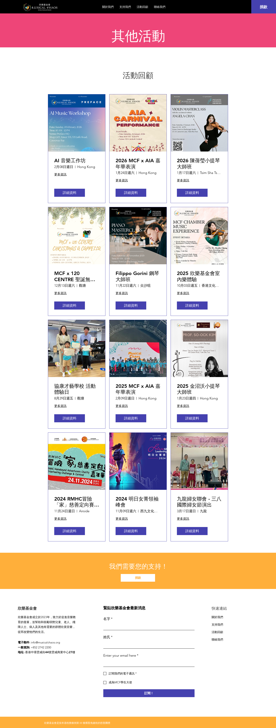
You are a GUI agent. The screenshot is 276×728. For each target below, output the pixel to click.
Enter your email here (120, 655)
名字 (108, 619)
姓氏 (108, 637)
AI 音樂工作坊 (70, 161)
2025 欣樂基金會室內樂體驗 (198, 276)
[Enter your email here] (147, 663)
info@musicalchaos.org (45, 642)
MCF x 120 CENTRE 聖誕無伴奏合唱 (74, 276)
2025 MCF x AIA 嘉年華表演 (138, 389)
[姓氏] (147, 644)
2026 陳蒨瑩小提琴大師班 (198, 164)
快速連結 (219, 608)
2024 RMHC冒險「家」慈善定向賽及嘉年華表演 (76, 502)
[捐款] (263, 7)
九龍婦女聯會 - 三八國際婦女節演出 (199, 502)
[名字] (147, 626)
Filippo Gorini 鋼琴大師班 (137, 276)
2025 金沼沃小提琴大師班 (198, 389)
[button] (142, 7)
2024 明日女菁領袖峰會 (137, 502)
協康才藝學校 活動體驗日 (75, 389)
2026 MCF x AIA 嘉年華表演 (138, 164)
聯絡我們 (217, 639)
